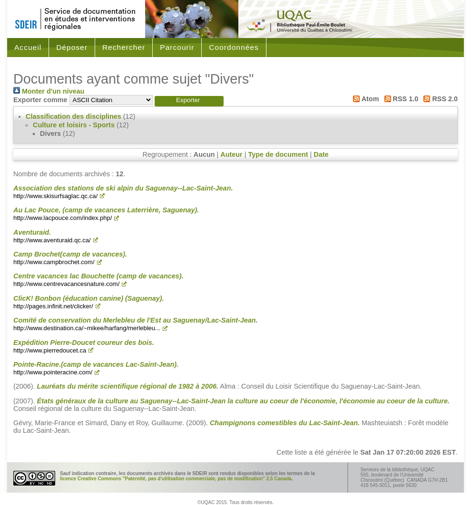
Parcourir (177, 47)
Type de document (278, 154)
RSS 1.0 (399, 99)
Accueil (27, 47)
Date (321, 154)
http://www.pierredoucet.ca (49, 350)
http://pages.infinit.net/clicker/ (53, 306)
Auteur (231, 154)
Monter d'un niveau (48, 91)
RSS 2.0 (439, 99)
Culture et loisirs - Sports (74, 125)
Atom (364, 99)
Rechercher (123, 47)
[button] (189, 101)
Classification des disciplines (73, 116)
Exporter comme (40, 100)
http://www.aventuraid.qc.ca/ (52, 240)
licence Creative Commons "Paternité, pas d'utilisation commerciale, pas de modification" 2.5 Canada (176, 478)
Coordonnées (233, 47)
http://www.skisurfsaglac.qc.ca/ (55, 196)
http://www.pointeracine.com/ (52, 372)
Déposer (72, 47)
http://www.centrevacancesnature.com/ (66, 283)
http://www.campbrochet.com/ (54, 262)
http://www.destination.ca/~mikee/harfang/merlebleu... (86, 328)
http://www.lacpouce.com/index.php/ (62, 217)
